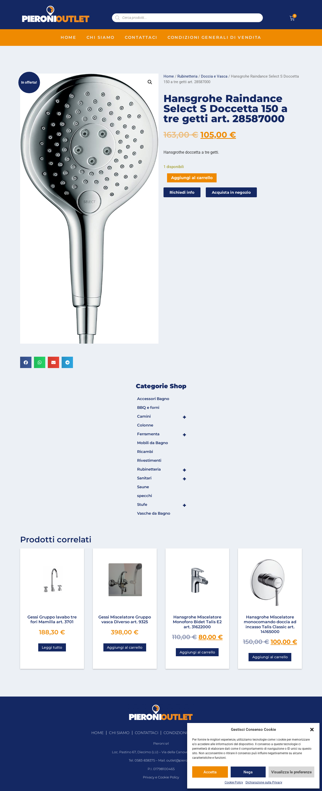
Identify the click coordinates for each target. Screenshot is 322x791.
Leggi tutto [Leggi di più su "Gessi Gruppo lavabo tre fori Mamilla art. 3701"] (52, 647)
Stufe (161, 505)
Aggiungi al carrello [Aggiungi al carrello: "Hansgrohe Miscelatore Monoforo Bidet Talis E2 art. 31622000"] (197, 652)
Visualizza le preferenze (291, 772)
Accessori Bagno (153, 398)
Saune (143, 486)
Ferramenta (161, 434)
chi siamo (101, 37)
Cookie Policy (234, 782)
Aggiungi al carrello (192, 177)
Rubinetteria (187, 76)
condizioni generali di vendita (214, 37)
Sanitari (161, 478)
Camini (161, 417)
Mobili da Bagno (152, 442)
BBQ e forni (148, 407)
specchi (144, 495)
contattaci (141, 37)
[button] (311, 729)
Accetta (210, 772)
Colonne (145, 425)
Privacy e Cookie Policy (161, 777)
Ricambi (145, 451)
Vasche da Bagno (153, 513)
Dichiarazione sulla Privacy (264, 782)
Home (169, 76)
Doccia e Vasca (214, 76)
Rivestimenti (149, 460)
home (68, 37)
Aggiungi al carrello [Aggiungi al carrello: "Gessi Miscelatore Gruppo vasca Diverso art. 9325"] (124, 647)
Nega (248, 772)
